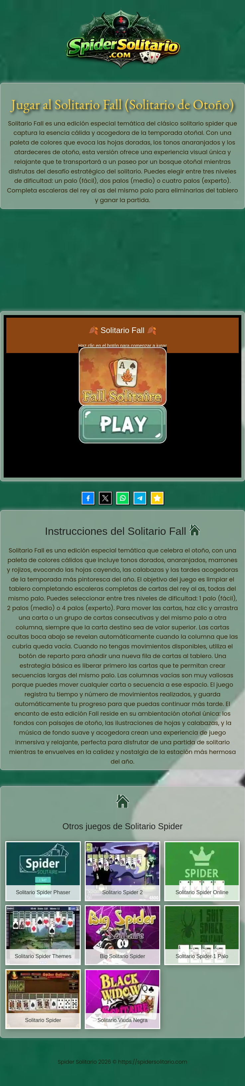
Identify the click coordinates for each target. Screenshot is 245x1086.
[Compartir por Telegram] (140, 498)
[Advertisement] (123, 258)
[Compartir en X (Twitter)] (105, 498)
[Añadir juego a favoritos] (157, 498)
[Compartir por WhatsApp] (123, 498)
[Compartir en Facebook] (88, 498)
